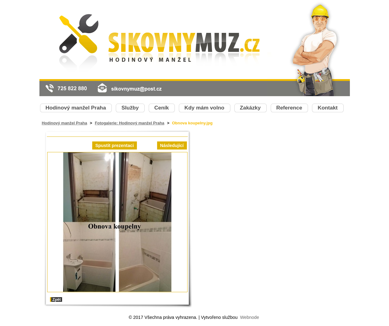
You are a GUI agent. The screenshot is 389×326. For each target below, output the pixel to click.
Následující (172, 145)
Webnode (249, 317)
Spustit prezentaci (114, 145)
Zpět (56, 299)
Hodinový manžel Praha (64, 123)
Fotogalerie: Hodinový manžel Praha (129, 123)
